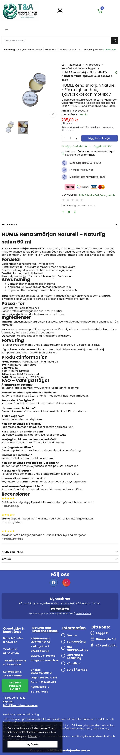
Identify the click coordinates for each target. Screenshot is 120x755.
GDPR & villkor (83, 613)
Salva (103, 195)
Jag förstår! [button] (32, 744)
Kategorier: (70, 195)
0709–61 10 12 (109, 49)
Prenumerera (60, 609)
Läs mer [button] (32, 736)
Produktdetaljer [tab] (12, 552)
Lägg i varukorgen (99, 138)
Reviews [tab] (6, 559)
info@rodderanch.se (44, 660)
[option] (30, 91)
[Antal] (70, 138)
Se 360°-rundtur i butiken (15, 686)
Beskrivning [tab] (9, 224)
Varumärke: (69, 114)
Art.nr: (66, 110)
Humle (83, 114)
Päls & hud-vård (89, 195)
